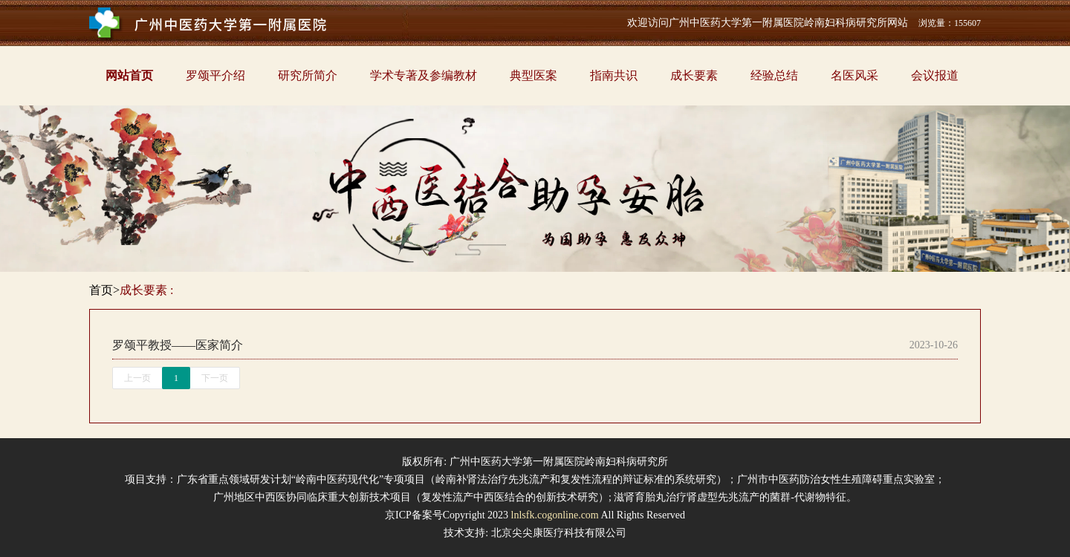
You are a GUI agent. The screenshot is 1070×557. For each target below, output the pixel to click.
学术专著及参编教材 (423, 75)
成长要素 (694, 75)
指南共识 (614, 75)
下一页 (214, 378)
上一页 (137, 378)
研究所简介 (307, 75)
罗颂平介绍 (215, 75)
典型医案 (533, 75)
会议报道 (935, 75)
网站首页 (129, 75)
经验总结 (774, 75)
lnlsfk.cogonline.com (555, 515)
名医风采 (854, 75)
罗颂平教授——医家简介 (177, 345)
